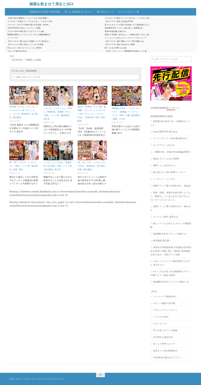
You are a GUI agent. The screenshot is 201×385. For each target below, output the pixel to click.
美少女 (47, 119)
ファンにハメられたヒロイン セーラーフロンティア (125, 38)
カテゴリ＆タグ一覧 (128, 11)
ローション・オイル (93, 114)
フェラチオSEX (161, 317)
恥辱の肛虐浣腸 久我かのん (115, 31)
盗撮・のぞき (119, 119)
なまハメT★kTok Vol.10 (16, 51)
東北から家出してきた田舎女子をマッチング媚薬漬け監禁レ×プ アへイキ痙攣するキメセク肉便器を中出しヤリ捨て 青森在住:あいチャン (23, 183)
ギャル (21, 107)
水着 (128, 115)
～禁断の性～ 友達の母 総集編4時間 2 (172, 152)
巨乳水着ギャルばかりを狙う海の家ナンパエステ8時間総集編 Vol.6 (126, 129)
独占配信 (17, 117)
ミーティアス (12, 38)
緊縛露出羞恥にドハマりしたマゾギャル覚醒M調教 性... (29, 35)
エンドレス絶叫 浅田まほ (165, 216)
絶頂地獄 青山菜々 (162, 240)
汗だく (68, 112)
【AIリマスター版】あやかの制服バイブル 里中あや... (28, 41)
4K (79, 162)
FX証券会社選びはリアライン (167, 357)
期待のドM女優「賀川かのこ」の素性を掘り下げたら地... (127, 35)
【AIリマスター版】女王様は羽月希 (119, 21)
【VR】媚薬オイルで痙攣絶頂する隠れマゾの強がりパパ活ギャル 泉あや (24, 128)
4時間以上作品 (118, 108)
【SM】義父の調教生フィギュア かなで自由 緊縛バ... (28, 18)
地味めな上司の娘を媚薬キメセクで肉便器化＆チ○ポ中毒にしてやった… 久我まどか (58, 129)
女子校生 (51, 166)
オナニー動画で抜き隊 (164, 303)
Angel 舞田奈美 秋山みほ (165, 131)
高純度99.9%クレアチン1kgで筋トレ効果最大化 (124, 28)
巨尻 (80, 169)
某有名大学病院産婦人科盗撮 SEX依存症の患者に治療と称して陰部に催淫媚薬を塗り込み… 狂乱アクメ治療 (170, 251)
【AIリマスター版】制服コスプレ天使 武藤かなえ (124, 41)
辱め (21, 169)
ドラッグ (30, 107)
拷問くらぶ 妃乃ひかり (164, 165)
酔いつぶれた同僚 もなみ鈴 (115, 48)
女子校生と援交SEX (163, 337)
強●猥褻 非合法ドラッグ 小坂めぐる (171, 281)
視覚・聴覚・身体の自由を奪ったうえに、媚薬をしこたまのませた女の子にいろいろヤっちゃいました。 (170, 196)
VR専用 (12, 107)
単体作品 (25, 114)
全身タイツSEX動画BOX (165, 350)
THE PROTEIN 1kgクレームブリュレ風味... (24, 28)
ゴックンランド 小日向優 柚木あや (170, 138)
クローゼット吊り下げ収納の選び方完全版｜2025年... (28, 25)
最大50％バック (105, 11)
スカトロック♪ (160, 323)
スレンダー (87, 162)
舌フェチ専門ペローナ (164, 344)
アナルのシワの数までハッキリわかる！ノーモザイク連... (128, 18)
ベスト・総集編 (119, 112)
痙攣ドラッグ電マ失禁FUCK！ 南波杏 (172, 185)
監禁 (15, 169)
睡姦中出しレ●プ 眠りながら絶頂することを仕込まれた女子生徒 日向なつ (58, 180)
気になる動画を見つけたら (78, 11)
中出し (81, 117)
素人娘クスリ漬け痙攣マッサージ (169, 172)
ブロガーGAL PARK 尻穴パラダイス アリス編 (25, 31)
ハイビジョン (59, 108)
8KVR (80, 107)
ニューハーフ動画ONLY (165, 296)
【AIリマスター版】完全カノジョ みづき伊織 (25, 44)
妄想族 (60, 112)
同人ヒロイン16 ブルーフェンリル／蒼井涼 (24, 48)
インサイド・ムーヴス (164, 179)
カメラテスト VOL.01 (163, 145)
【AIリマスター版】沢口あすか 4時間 (119, 44)
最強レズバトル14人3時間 (166, 158)
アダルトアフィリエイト (165, 310)
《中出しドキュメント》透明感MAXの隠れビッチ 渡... (126, 51)
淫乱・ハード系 (52, 115)
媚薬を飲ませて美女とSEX (51, 4)
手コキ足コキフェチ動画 (165, 330)
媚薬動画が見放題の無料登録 (45, 11)
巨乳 (97, 117)
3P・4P (12, 162)
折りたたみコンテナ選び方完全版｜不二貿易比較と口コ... (128, 25)
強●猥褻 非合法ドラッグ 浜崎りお (170, 233)
